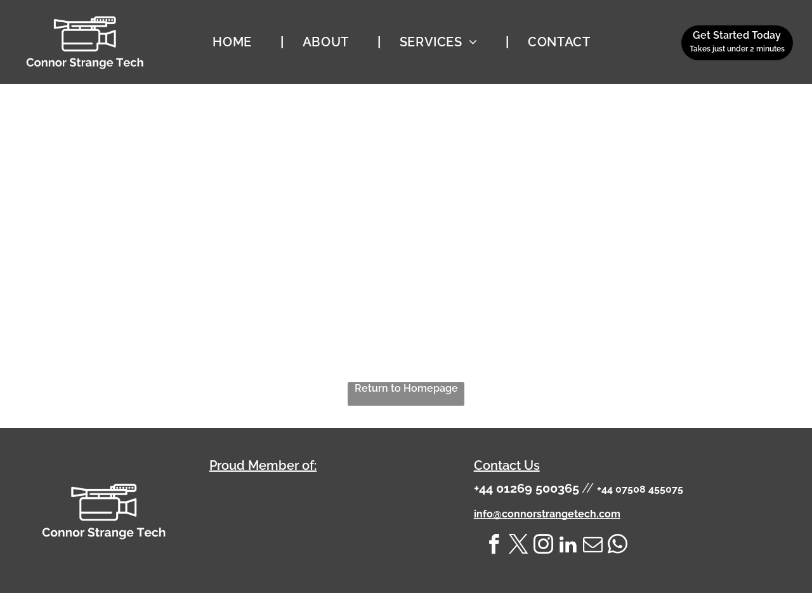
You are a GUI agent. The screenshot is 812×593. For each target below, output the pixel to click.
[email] (593, 546)
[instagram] (543, 546)
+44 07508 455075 (640, 489)
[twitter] (519, 546)
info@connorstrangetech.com (547, 514)
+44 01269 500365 (526, 488)
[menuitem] (238, 42)
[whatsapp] (617, 546)
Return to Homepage (406, 388)
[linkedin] (568, 546)
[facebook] (494, 546)
